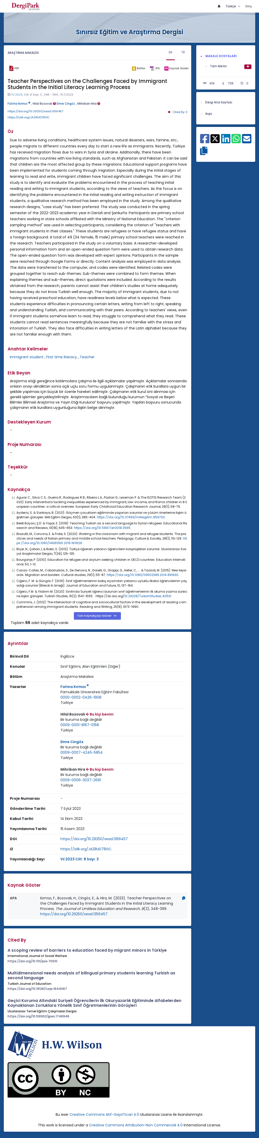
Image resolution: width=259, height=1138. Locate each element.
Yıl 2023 (17, 95)
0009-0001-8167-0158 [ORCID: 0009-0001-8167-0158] (79, 724)
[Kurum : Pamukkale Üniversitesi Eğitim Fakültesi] (94, 692)
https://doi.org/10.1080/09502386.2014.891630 (142, 575)
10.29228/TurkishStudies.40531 (147, 596)
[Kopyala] (183, 898)
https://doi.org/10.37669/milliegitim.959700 (131, 517)
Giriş (248, 6)
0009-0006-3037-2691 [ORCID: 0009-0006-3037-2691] (80, 780)
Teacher (87, 357)
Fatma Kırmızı (19, 104)
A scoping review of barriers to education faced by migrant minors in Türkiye (87, 950)
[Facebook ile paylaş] (204, 141)
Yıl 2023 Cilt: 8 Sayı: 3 (79, 859)
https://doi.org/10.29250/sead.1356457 (35, 111)
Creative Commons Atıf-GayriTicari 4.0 (105, 1114)
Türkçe (231, 6)
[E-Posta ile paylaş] (246, 141)
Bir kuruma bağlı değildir (81, 719)
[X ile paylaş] (215, 138)
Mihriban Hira (88, 104)
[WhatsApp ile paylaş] (236, 141)
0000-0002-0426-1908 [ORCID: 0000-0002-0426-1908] (80, 697)
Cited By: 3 (179, 112)
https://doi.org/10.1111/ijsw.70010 (32, 961)
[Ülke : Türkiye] (66, 702)
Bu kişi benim (100, 714)
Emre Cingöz (66, 104)
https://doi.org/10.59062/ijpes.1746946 (38, 1016)
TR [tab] (183, 52)
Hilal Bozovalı (44, 104)
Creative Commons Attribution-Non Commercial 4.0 (136, 1125)
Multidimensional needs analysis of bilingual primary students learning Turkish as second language (91, 975)
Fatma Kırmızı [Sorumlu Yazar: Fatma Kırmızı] (74, 686)
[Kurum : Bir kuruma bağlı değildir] (81, 719)
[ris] (155, 68)
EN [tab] (170, 52)
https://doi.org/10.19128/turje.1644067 (37, 989)
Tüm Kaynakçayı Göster (94, 616)
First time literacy (61, 357)
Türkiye (66, 702)
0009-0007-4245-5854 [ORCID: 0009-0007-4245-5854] (81, 752)
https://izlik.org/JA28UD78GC (29, 117)
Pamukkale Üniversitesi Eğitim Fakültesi (94, 692)
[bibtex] (138, 68)
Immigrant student (27, 357)
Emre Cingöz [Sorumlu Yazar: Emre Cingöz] (71, 741)
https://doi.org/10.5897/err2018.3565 (102, 528)
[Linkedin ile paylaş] (225, 141)
